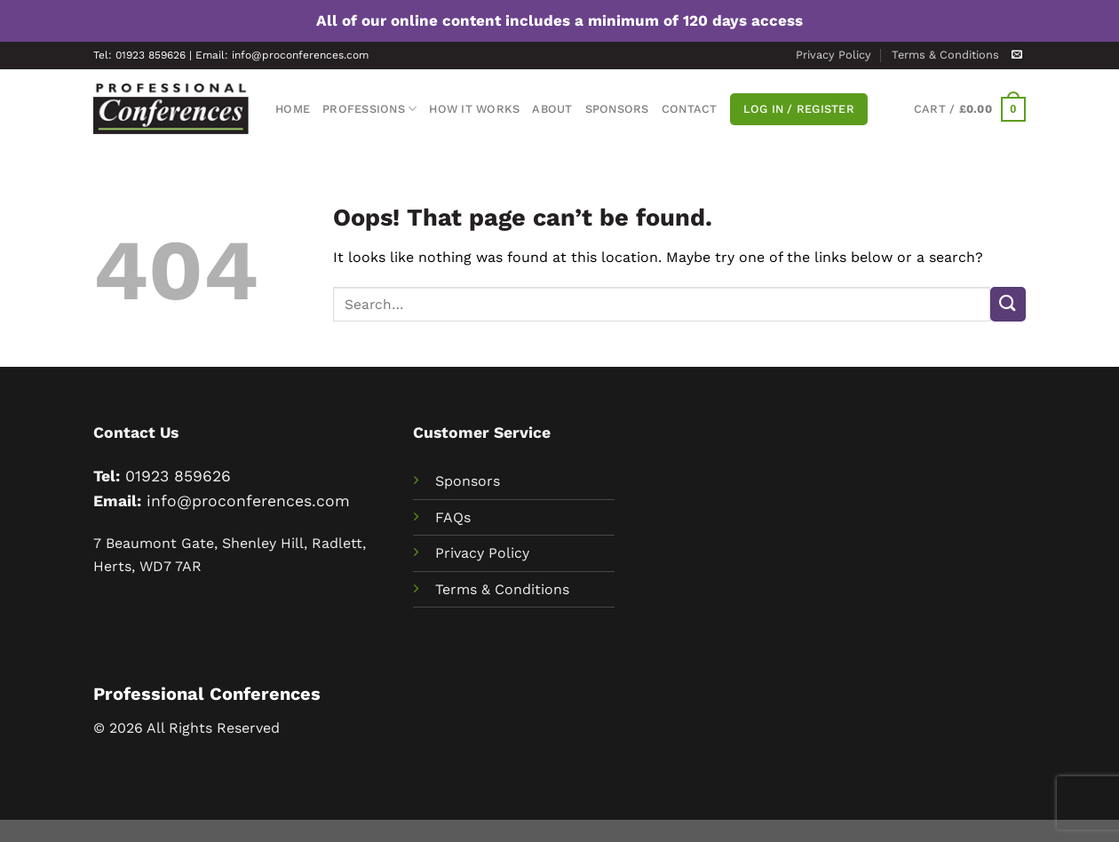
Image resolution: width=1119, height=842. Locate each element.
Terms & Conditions (945, 54)
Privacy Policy (833, 54)
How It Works (474, 108)
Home (292, 108)
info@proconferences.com (248, 501)
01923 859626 (178, 476)
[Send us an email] (1017, 55)
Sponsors (617, 108)
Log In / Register (798, 108)
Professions (369, 108)
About (552, 108)
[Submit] (1008, 304)
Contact (690, 108)
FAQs (453, 517)
